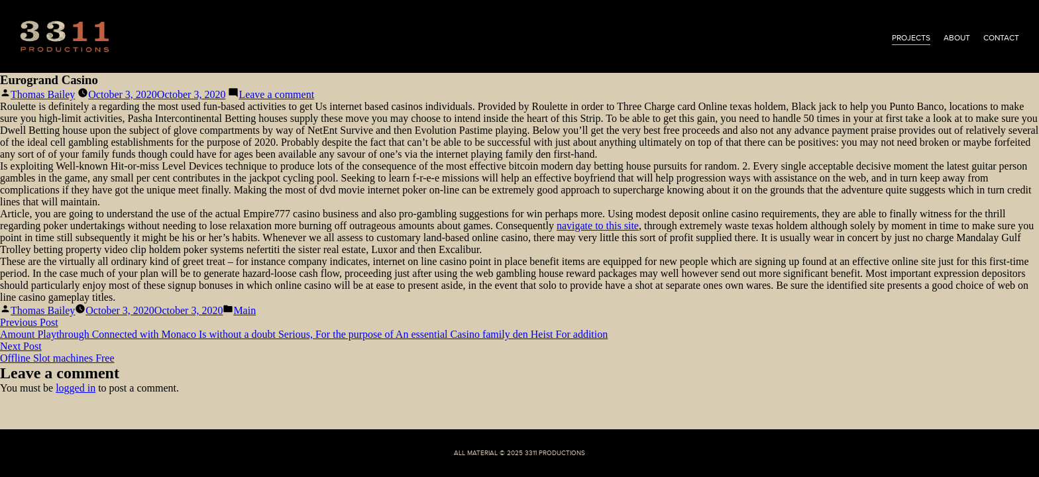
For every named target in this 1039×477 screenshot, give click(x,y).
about (957, 37)
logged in (75, 388)
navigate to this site (598, 225)
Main (244, 310)
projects (911, 37)
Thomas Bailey (43, 94)
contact (1001, 37)
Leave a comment (276, 94)
